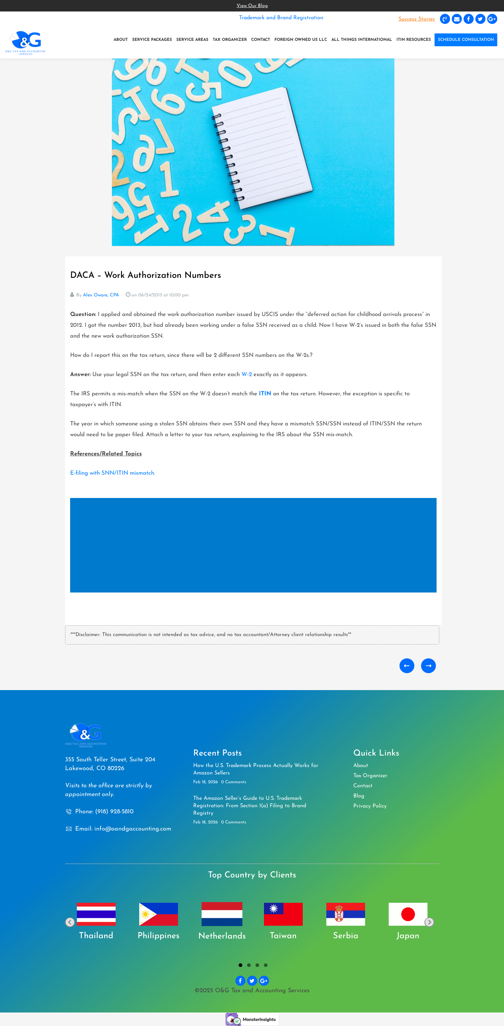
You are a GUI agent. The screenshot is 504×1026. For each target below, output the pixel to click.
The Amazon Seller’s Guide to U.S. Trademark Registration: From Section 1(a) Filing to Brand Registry (249, 806)
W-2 (246, 374)
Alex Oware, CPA (101, 295)
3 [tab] (256, 966)
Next (429, 922)
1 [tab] (239, 966)
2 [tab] (247, 966)
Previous (70, 922)
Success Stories (416, 19)
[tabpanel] (96, 922)
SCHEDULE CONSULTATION (466, 40)
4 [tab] (264, 966)
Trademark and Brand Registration (281, 18)
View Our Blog (252, 5)
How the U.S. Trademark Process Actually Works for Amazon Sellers (255, 769)
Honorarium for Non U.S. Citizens (406, 665)
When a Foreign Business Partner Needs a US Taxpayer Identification (428, 665)
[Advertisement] (254, 546)
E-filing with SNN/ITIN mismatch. (112, 473)
